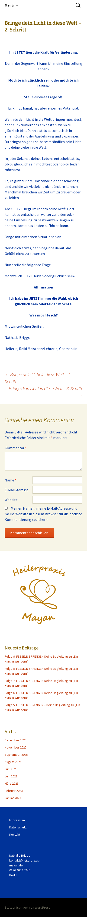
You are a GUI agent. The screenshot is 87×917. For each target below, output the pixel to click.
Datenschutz (18, 827)
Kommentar (16, 448)
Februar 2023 (14, 791)
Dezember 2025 (15, 740)
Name (10, 480)
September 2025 (16, 754)
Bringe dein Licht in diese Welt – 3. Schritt (45, 391)
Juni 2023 (11, 776)
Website (11, 499)
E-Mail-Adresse (18, 490)
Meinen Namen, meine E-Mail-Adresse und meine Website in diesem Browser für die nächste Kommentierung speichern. (43, 514)
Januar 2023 (13, 798)
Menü (9, 5)
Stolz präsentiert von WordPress (27, 907)
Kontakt (14, 834)
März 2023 (12, 783)
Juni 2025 (11, 769)
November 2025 (15, 747)
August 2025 (13, 762)
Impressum (17, 820)
